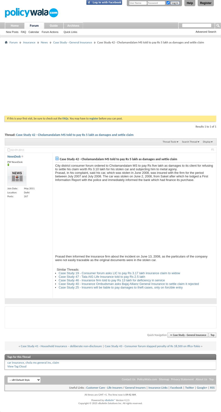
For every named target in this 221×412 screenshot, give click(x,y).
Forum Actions (50, 32)
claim (55, 362)
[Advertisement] (110, 79)
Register (205, 3)
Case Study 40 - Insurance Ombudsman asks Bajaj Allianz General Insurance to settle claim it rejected (129, 284)
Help (190, 3)
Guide (54, 25)
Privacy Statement (182, 379)
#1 (212, 149)
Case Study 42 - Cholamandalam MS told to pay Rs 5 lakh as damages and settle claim (75, 135)
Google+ (202, 387)
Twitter (189, 387)
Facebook (176, 387)
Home (15, 25)
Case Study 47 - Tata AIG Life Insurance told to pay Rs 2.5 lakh (102, 276)
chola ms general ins (38, 362)
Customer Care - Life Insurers (104, 387)
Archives (73, 25)
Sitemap (164, 379)
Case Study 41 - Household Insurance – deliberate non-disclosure (61, 346)
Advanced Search (206, 31)
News (44, 42)
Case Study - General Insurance (72, 42)
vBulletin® (109, 400)
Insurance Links (157, 387)
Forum (34, 25)
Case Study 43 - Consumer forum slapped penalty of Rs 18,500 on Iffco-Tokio (152, 346)
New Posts (12, 32)
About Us (201, 379)
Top (212, 335)
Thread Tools (169, 141)
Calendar (34, 32)
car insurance (15, 362)
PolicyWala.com (147, 379)
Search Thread (189, 141)
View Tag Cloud (16, 366)
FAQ (23, 32)
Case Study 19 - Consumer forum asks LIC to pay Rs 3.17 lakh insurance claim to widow (119, 273)
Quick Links (70, 32)
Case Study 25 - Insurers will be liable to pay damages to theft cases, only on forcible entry (121, 287)
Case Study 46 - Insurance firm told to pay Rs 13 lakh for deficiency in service (112, 280)
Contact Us (128, 379)
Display (207, 141)
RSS (212, 387)
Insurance (29, 42)
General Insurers (135, 387)
